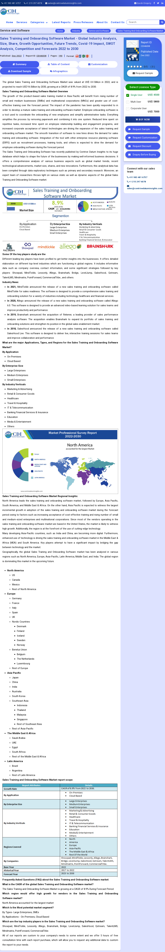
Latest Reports (61, 22)
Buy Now (143, 119)
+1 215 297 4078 (33, 3)
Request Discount (139, 146)
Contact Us (118, 22)
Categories (39, 22)
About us (102, 22)
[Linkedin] (163, 3)
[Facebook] (155, 3)
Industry (76, 31)
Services (21, 22)
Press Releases (83, 22)
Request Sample (143, 73)
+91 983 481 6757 (11, 3)
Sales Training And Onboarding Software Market (140, 31)
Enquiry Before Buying (141, 154)
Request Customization (142, 137)
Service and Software (99, 31)
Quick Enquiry (142, 3)
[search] (162, 22)
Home (9, 22)
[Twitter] (159, 3)
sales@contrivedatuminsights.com (63, 3)
